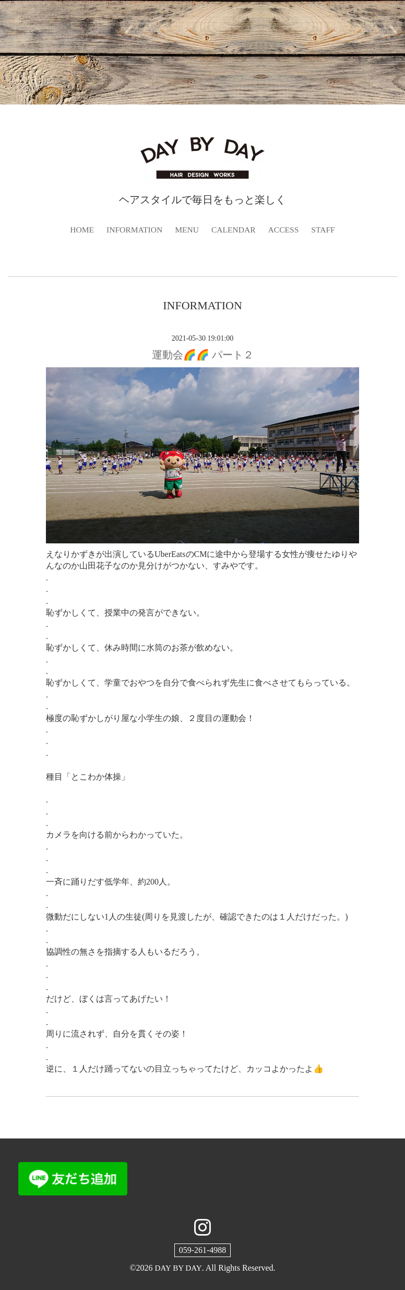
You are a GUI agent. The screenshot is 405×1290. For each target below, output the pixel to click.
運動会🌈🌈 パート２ (203, 355)
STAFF (326, 229)
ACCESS (285, 229)
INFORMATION (133, 229)
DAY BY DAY (178, 1268)
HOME (79, 229)
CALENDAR (234, 229)
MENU (186, 229)
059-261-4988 (203, 1250)
